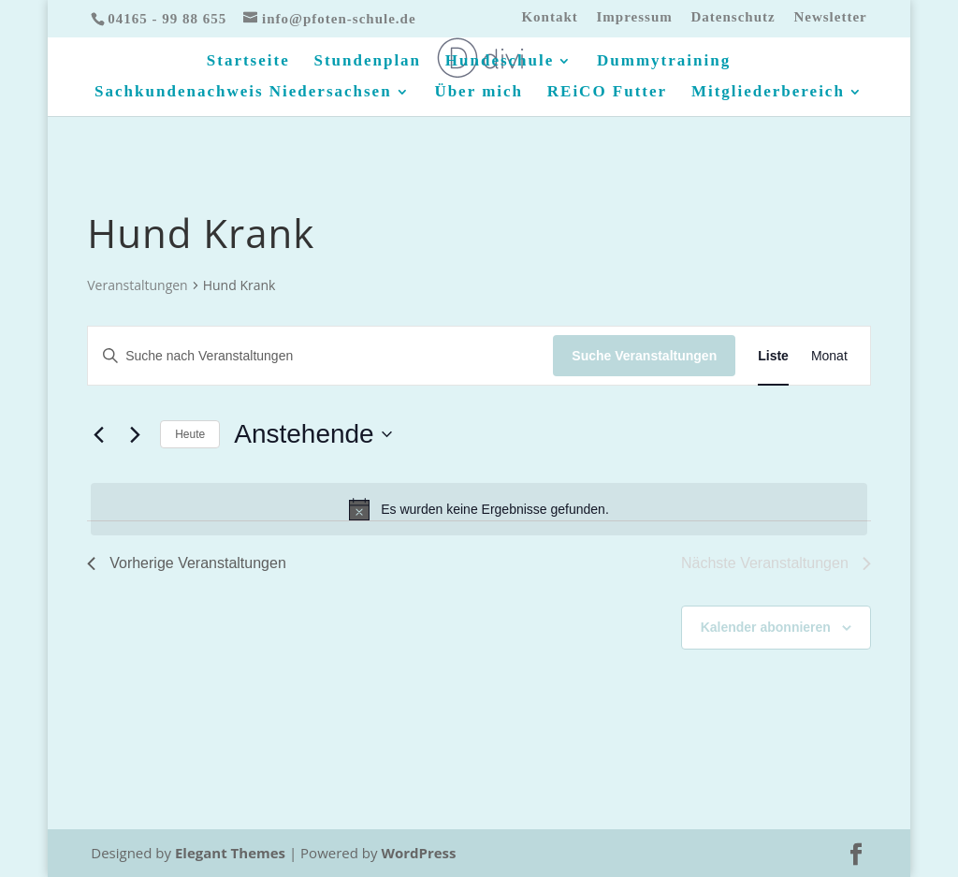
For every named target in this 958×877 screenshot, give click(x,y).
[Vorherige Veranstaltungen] (98, 434)
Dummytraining (664, 61)
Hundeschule (499, 61)
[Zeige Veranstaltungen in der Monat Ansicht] (829, 356)
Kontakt (549, 17)
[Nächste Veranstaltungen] (134, 434)
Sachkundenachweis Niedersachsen (243, 92)
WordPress (418, 852)
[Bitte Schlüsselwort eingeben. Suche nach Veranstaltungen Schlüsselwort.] (320, 356)
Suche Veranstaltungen (644, 355)
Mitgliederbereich (768, 92)
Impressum (635, 17)
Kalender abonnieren (766, 627)
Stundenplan (367, 61)
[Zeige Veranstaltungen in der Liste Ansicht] (773, 356)
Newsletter (829, 17)
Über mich (478, 92)
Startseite (248, 61)
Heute (190, 434)
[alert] (479, 509)
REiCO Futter (607, 92)
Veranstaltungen (137, 285)
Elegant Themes (230, 852)
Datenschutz (732, 17)
